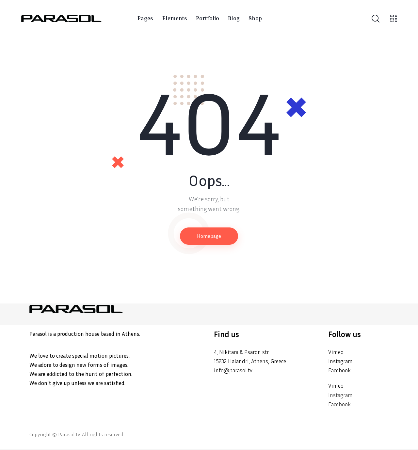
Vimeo (336, 352)
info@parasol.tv (234, 371)
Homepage (209, 236)
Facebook (340, 371)
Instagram (341, 361)
